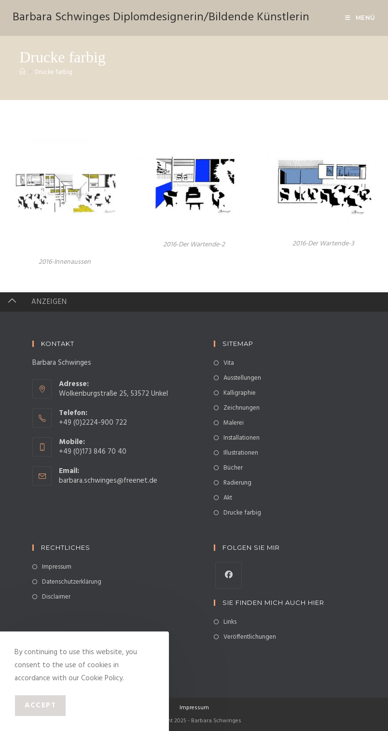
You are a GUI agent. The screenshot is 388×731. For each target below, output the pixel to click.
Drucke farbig (53, 72)
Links (229, 622)
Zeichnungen (241, 408)
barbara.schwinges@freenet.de (108, 481)
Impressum (56, 567)
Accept (40, 705)
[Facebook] (228, 575)
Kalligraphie (239, 393)
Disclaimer (56, 597)
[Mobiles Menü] (360, 17)
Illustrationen (240, 453)
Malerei (233, 423)
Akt (227, 498)
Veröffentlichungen (249, 637)
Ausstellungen (242, 378)
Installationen (241, 438)
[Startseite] (22, 72)
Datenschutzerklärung (71, 582)
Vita (228, 363)
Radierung (237, 483)
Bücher (233, 468)
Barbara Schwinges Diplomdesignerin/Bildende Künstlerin (161, 17)
